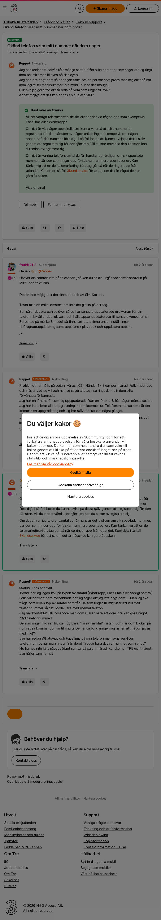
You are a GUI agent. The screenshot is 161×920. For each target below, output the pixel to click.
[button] (80, 496)
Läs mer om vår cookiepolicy (50, 464)
